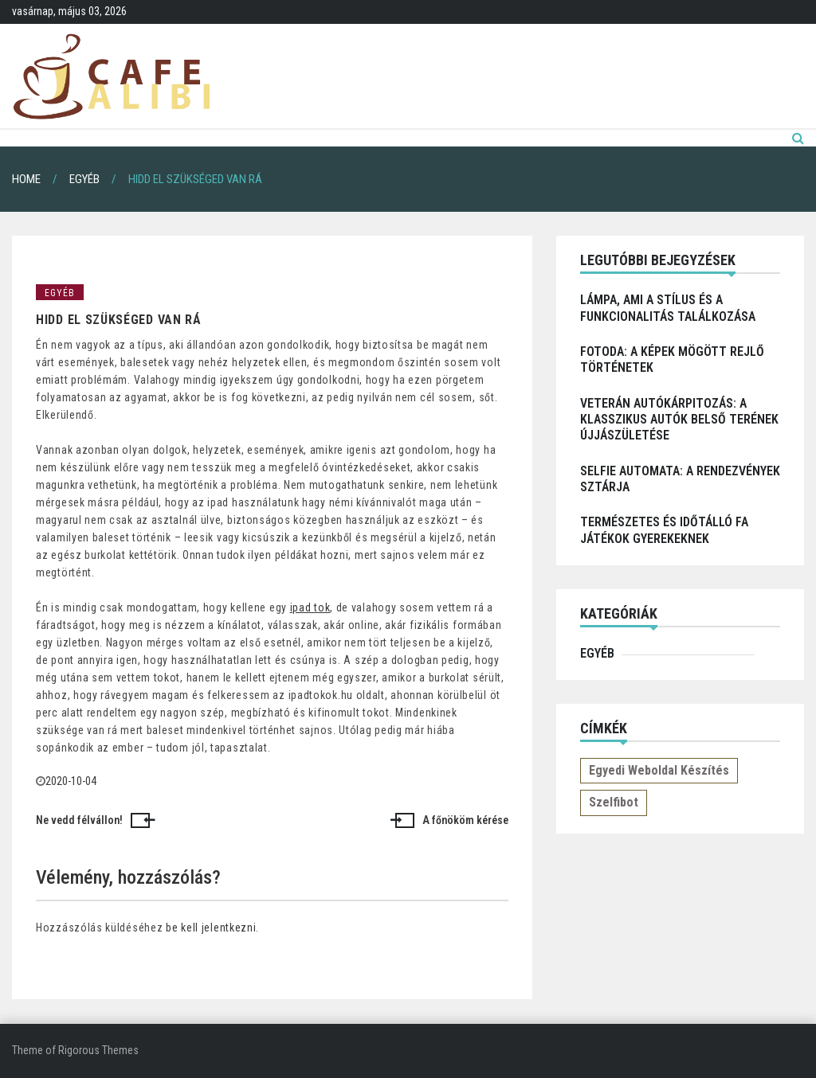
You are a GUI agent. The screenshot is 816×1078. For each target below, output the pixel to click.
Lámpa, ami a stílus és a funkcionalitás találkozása (667, 307)
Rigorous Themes (98, 1050)
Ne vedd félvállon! (79, 820)
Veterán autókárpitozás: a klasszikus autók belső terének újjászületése (679, 419)
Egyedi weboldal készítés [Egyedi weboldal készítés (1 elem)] (659, 770)
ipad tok (310, 607)
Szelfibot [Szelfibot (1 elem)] (613, 802)
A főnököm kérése (465, 820)
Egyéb (60, 293)
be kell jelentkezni (211, 927)
